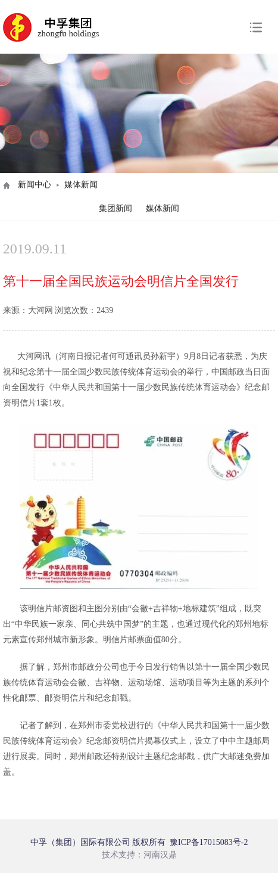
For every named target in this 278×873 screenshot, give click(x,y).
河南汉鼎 (160, 854)
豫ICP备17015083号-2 (209, 842)
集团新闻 (115, 208)
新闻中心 (34, 184)
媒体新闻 (162, 208)
